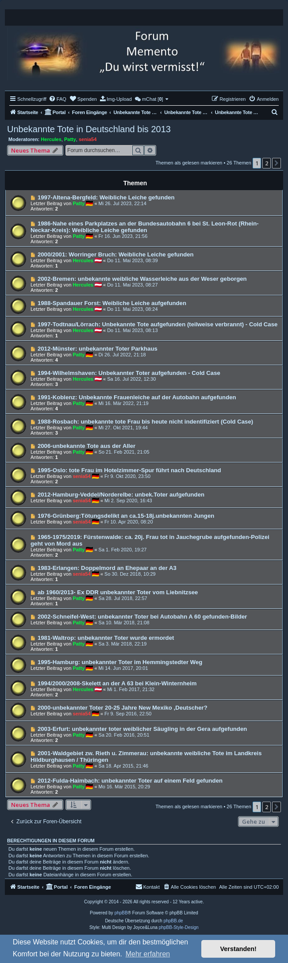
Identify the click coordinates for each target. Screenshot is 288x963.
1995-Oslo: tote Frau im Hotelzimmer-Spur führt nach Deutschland (129, 470)
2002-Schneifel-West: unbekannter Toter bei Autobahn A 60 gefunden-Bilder (142, 616)
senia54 (87, 139)
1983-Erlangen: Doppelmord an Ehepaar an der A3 (107, 568)
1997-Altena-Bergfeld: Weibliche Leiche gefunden (106, 197)
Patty (70, 139)
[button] (276, 163)
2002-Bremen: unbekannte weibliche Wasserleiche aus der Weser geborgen (142, 278)
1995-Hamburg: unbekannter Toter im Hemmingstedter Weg (120, 662)
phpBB (121, 912)
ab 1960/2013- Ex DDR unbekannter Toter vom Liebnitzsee (118, 592)
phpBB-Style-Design (179, 927)
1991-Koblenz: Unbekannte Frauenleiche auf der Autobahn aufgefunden (137, 397)
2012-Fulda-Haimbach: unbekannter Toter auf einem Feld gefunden (130, 780)
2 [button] (266, 163)
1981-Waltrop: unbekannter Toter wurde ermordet (106, 637)
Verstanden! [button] (238, 948)
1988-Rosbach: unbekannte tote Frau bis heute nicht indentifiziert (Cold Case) (145, 421)
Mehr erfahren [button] (148, 954)
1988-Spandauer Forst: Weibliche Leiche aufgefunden (112, 303)
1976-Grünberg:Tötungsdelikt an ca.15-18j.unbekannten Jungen (126, 515)
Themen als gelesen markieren (188, 162)
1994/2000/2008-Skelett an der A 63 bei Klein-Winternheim (117, 683)
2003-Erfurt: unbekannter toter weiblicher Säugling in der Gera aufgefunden (142, 729)
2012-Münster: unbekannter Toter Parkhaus (97, 348)
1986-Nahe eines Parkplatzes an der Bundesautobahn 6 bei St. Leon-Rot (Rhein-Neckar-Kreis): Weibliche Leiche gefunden (145, 226)
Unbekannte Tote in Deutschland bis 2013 (89, 129)
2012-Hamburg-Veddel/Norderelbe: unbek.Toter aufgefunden (121, 494)
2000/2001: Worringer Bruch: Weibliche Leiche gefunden (116, 254)
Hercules (51, 139)
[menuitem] (57, 99)
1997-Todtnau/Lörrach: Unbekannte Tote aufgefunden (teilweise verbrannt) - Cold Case (157, 324)
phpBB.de (173, 920)
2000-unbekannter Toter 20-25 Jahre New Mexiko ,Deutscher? (122, 707)
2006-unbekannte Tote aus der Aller (86, 446)
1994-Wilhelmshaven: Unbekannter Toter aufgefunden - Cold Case (129, 373)
